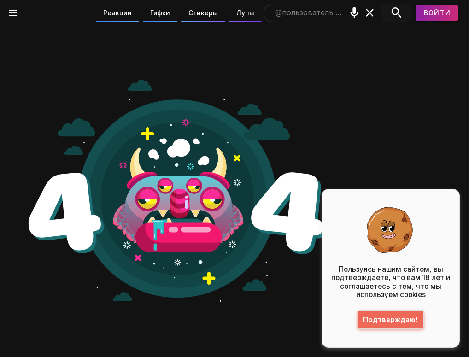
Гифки (160, 13)
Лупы (245, 13)
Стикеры (203, 13)
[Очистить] (370, 12)
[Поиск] (396, 13)
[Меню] (13, 13)
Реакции (117, 13)
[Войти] (437, 13)
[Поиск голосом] (354, 12)
